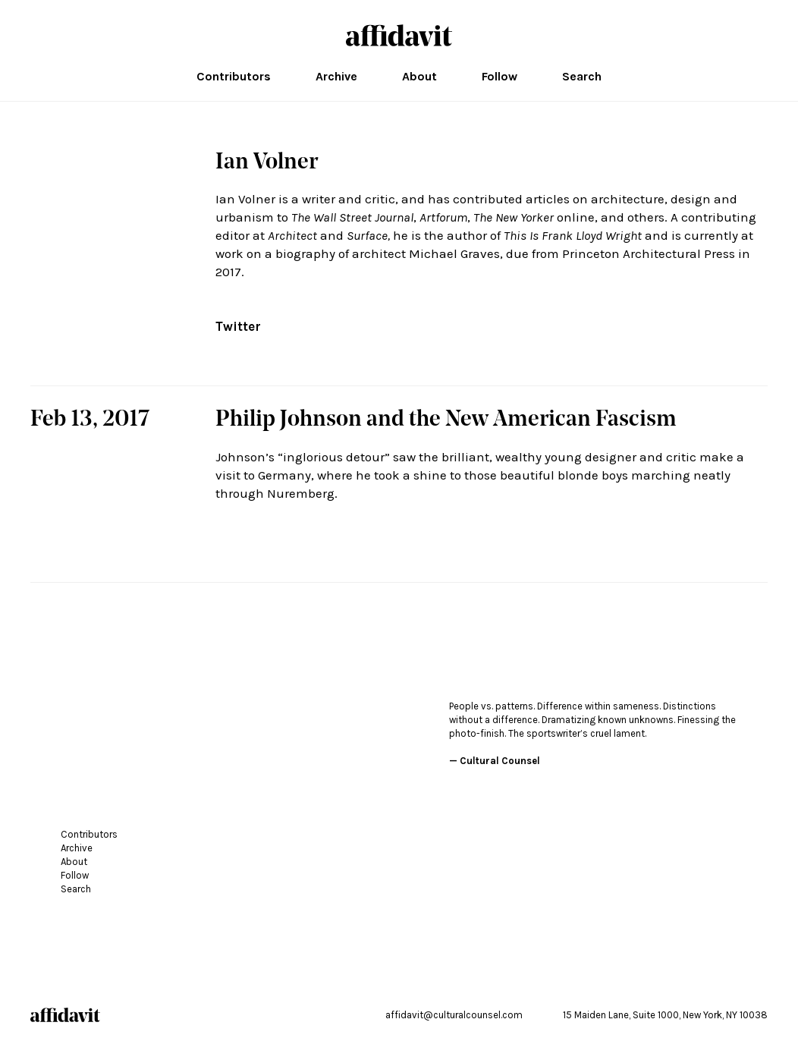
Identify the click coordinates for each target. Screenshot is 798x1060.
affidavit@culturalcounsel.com (454, 1015)
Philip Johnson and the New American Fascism (446, 420)
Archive (336, 77)
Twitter (238, 326)
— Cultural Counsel (494, 760)
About (419, 77)
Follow (499, 77)
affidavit (399, 35)
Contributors (233, 77)
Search (582, 77)
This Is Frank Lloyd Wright (573, 235)
